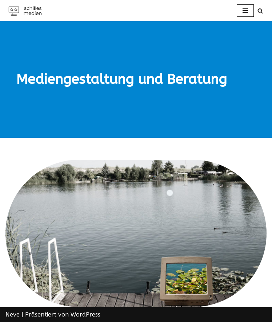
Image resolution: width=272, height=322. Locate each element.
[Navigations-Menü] (245, 10)
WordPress (85, 314)
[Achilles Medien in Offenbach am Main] (27, 10)
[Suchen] (260, 10)
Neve (12, 314)
